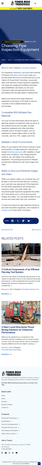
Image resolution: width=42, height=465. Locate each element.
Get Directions (5, 447)
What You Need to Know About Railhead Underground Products (36, 230)
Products (4, 401)
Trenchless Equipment (12, 41)
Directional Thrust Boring (9, 418)
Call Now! (13, 8)
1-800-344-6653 (6, 449)
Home (3, 60)
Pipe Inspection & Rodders (9, 430)
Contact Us (4, 407)
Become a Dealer (6, 404)
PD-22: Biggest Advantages (7, 230)
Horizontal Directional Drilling (11, 350)
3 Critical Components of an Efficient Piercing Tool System (20, 270)
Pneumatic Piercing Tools (30, 289)
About (3, 398)
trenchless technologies (19, 75)
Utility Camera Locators (8, 433)
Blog (10, 60)
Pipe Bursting (5, 421)
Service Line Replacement (9, 424)
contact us (5, 210)
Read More (5, 294)
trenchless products (14, 152)
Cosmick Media (25, 463)
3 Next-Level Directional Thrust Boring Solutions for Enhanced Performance (17, 330)
